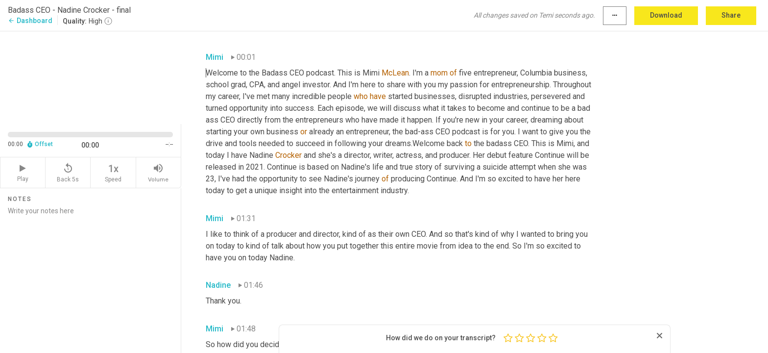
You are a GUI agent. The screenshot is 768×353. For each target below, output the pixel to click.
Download (666, 15)
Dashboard (30, 21)
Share (731, 15)
